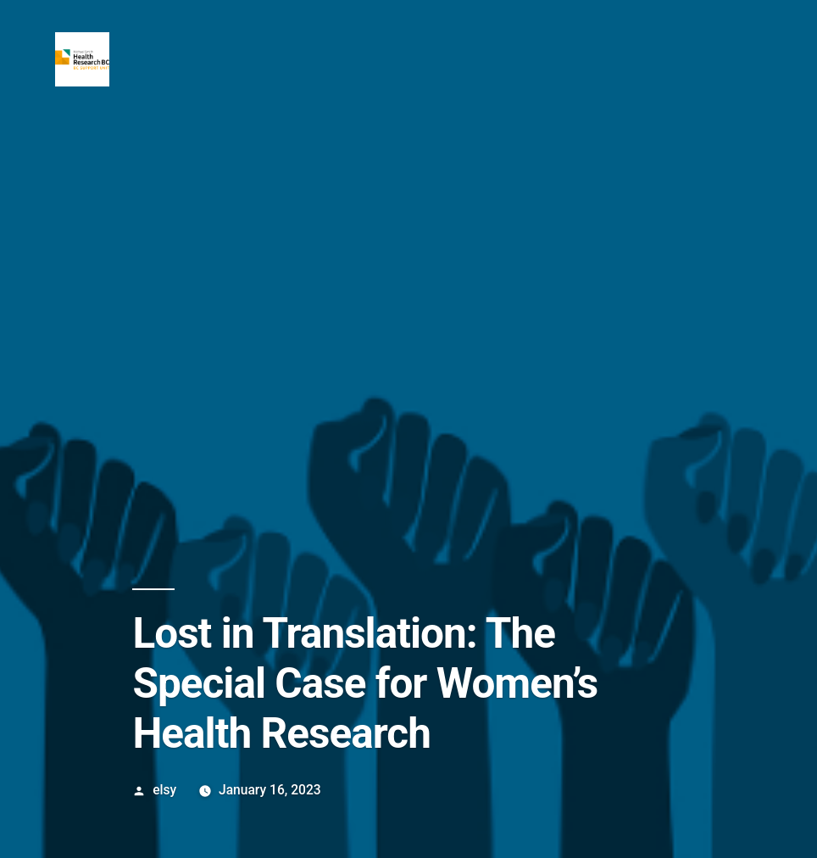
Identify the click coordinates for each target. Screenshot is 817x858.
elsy (164, 790)
